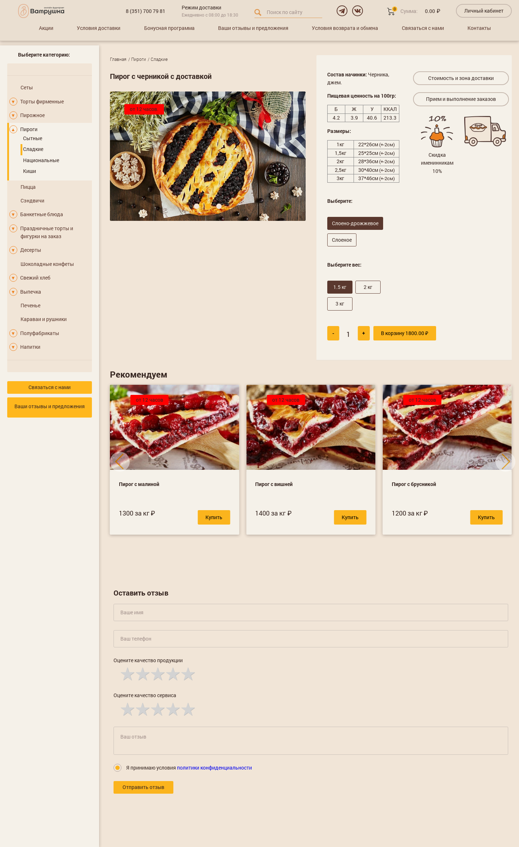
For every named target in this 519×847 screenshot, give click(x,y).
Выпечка (30, 291)
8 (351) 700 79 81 (145, 11)
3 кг (340, 303)
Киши (29, 171)
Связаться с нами (423, 27)
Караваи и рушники (44, 319)
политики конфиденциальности (214, 767)
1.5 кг (339, 287)
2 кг (368, 287)
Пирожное (32, 115)
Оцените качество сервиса (145, 695)
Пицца (28, 186)
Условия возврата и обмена (345, 27)
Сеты (27, 87)
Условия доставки (98, 27)
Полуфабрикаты (39, 333)
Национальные (41, 160)
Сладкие (33, 149)
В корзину (404, 333)
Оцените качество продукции (148, 660)
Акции (46, 27)
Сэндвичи (32, 200)
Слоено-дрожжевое (355, 223)
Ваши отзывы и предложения (253, 27)
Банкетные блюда (41, 214)
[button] (196, 206)
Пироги (28, 129)
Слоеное (342, 239)
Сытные (32, 138)
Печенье (30, 305)
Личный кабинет (484, 10)
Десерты (30, 249)
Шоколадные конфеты (47, 263)
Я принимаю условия (189, 767)
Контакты (479, 27)
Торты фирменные (42, 101)
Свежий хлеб (35, 277)
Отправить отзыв (143, 787)
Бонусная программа (169, 27)
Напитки (30, 346)
